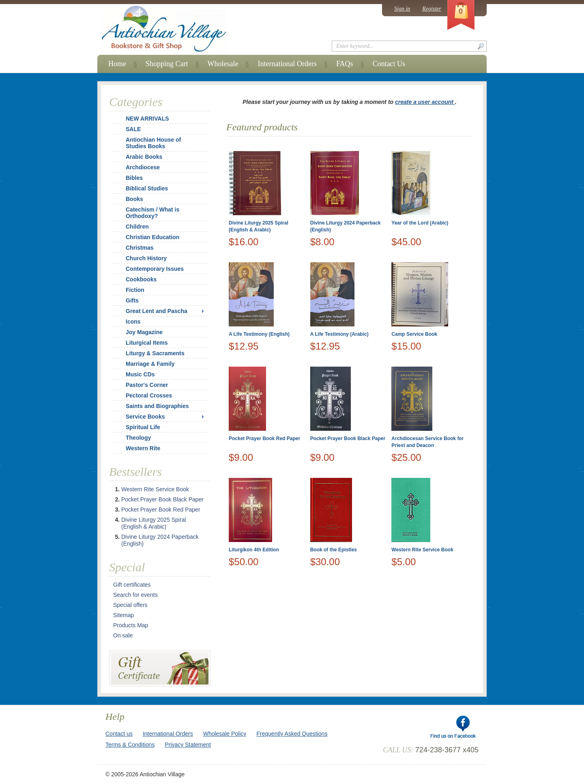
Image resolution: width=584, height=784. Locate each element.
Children (137, 226)
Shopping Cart (167, 64)
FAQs (344, 64)
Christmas (134, 247)
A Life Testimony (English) (259, 334)
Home (117, 64)
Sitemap (123, 615)
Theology (138, 437)
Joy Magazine (144, 332)
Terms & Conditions (130, 744)
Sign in (402, 9)
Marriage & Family (150, 364)
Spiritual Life (143, 427)
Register (431, 9)
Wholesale (223, 64)
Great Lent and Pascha (156, 311)
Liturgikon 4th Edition (254, 550)
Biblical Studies (147, 188)
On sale (123, 635)
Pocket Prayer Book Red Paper (264, 438)
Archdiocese (143, 167)
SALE (133, 129)
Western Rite (143, 448)
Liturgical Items (146, 342)
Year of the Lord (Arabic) (419, 223)
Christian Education (152, 237)
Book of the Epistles (333, 550)
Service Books (145, 416)
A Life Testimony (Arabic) (339, 334)
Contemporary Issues (155, 269)
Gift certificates (132, 584)
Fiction (135, 290)
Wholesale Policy (225, 733)
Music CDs (140, 374)
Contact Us (389, 64)
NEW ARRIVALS (147, 118)
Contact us (119, 733)
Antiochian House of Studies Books (153, 142)
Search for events (135, 595)
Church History (146, 258)
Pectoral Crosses (149, 395)
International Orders (287, 64)
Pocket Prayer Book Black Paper (347, 438)
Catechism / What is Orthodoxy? (152, 212)
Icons (133, 321)
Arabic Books (144, 156)
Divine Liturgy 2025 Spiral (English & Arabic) (153, 523)
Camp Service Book (414, 334)
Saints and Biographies (157, 406)
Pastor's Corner (147, 385)
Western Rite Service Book (422, 550)
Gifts (132, 300)
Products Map (130, 625)
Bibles (134, 178)
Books (134, 199)
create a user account (425, 102)
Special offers (130, 605)
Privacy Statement (188, 744)
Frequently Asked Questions (291, 733)
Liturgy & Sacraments (155, 353)
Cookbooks (141, 279)
